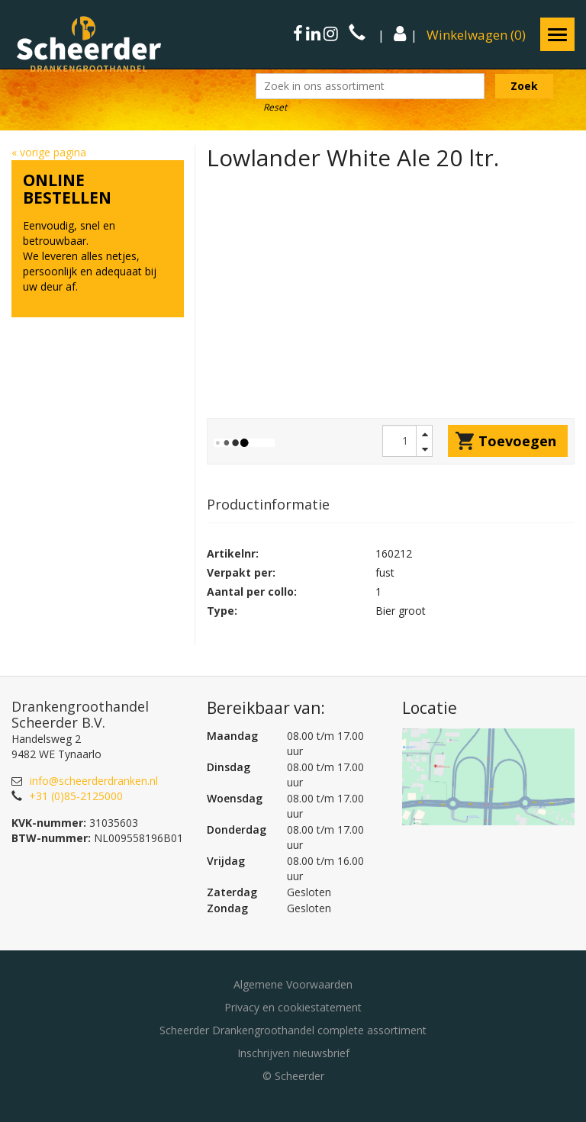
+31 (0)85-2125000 (76, 796)
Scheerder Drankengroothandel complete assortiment (293, 1030)
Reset (275, 107)
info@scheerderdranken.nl (94, 780)
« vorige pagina (48, 152)
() (476, 34)
